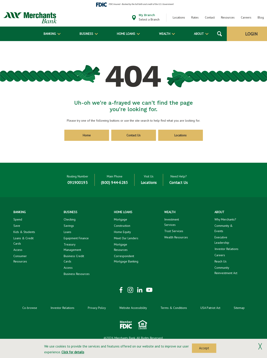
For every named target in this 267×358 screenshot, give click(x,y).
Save (16, 226)
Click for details (72, 352)
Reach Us (220, 261)
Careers (246, 17)
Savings (69, 226)
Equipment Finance (76, 238)
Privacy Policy (97, 308)
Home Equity (122, 232)
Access (17, 250)
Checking (70, 219)
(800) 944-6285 (114, 182)
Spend (17, 219)
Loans (67, 232)
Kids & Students (24, 232)
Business (86, 34)
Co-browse (29, 308)
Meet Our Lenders (126, 238)
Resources (228, 17)
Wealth (164, 34)
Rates (195, 17)
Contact (210, 17)
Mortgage (120, 219)
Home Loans (126, 34)
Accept (204, 348)
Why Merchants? (225, 219)
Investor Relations (226, 249)
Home (87, 135)
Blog (261, 17)
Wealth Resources (176, 237)
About (199, 34)
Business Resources (77, 274)
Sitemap (239, 308)
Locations (179, 17)
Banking (50, 34)
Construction (122, 226)
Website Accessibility (133, 308)
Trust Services (173, 231)
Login (251, 34)
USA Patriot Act (210, 308)
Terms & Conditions (173, 308)
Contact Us (133, 135)
